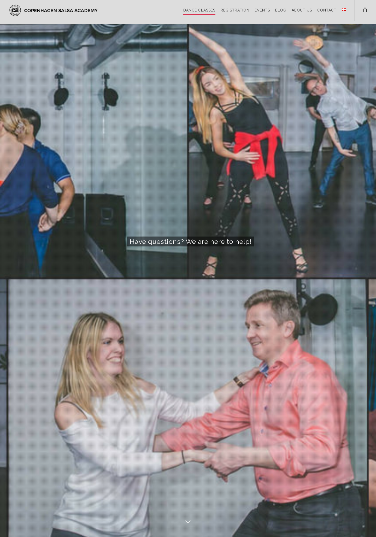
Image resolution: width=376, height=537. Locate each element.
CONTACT (327, 10)
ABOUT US (302, 10)
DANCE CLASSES (199, 10)
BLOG (280, 10)
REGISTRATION (235, 10)
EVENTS (262, 10)
